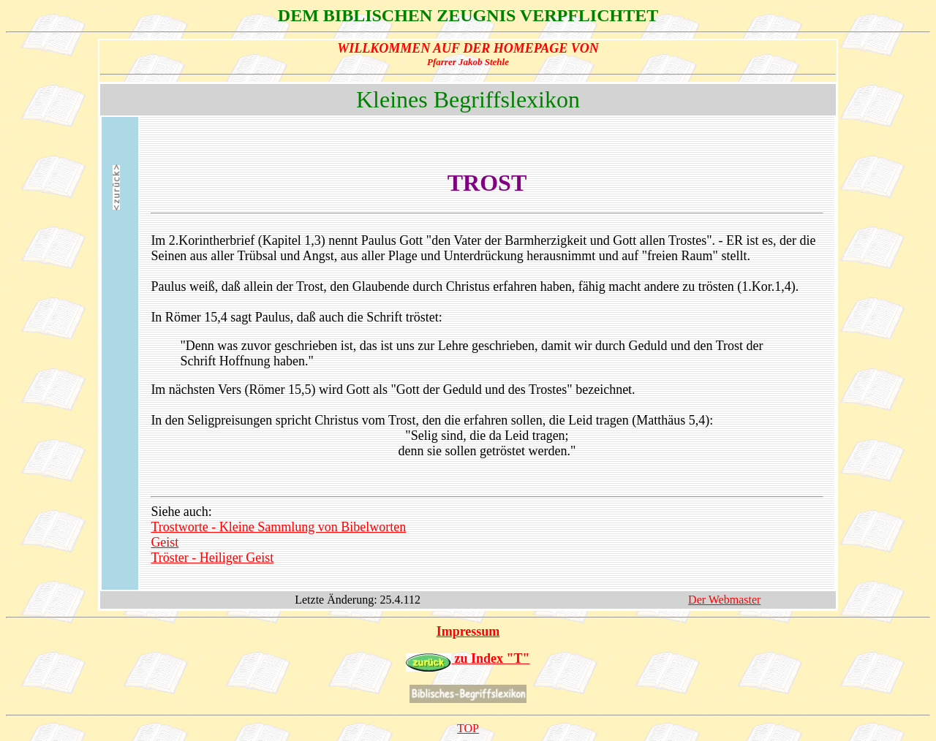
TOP (468, 728)
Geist (164, 542)
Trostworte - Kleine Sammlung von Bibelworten (278, 527)
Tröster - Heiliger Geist (212, 557)
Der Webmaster (724, 599)
